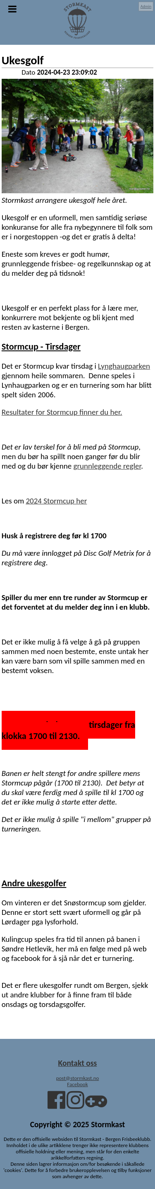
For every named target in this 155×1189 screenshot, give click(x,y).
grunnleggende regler (107, 466)
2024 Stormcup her (56, 501)
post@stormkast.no (77, 1078)
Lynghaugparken (124, 366)
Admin (146, 6)
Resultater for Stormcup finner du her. (62, 412)
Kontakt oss (77, 1063)
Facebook (77, 1084)
